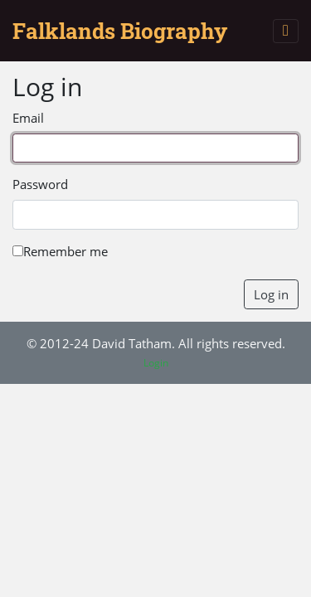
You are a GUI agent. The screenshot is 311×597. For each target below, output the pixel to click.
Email (28, 117)
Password (40, 184)
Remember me (60, 251)
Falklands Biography (119, 31)
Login (155, 363)
